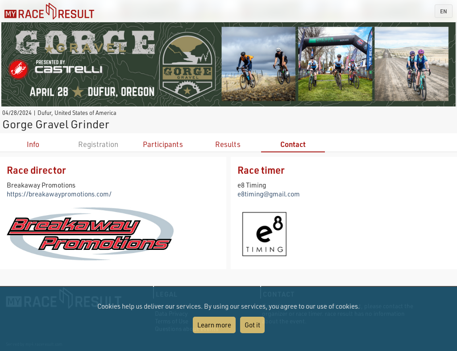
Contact (293, 144)
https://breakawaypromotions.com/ (59, 193)
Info (33, 144)
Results (228, 144)
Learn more (214, 324)
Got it (252, 324)
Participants (163, 144)
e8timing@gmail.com (268, 193)
